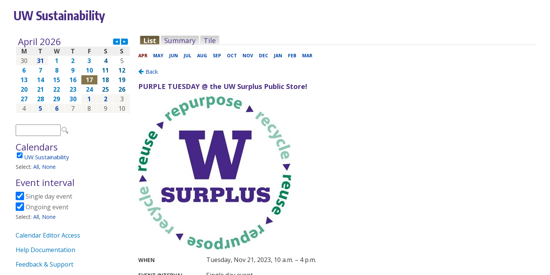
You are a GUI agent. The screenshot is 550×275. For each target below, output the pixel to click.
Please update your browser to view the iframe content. (73, 75)
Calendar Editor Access (48, 235)
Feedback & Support (44, 264)
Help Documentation (45, 250)
